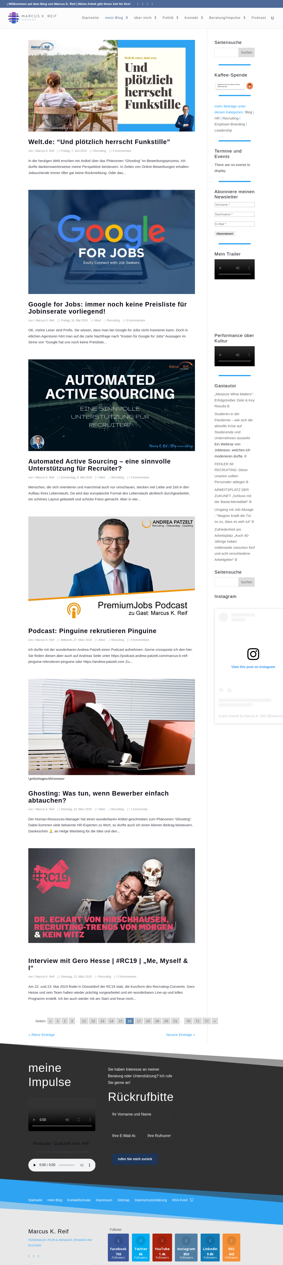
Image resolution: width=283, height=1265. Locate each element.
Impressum (104, 1200)
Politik (168, 18)
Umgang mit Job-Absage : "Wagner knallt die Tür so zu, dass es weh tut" (234, 515)
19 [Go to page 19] (157, 1021)
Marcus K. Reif (45, 151)
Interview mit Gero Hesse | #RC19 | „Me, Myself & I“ (108, 964)
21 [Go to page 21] (175, 1021)
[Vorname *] (235, 204)
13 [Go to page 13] (102, 1021)
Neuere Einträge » (180, 1035)
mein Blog (114, 18)
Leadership (223, 130)
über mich (143, 18)
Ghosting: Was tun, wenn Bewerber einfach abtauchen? (98, 797)
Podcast (259, 18)
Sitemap (123, 1200)
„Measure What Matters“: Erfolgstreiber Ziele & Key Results (235, 400)
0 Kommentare (122, 151)
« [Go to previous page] (50, 1021)
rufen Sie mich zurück (135, 1159)
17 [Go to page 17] (139, 1021)
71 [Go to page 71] (197, 1021)
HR (217, 118)
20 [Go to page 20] (166, 1021)
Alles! (97, 320)
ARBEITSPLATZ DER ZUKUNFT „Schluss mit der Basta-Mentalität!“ (233, 496)
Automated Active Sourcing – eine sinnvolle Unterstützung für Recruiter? (99, 465)
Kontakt (191, 18)
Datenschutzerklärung (151, 1200)
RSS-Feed (179, 1200)
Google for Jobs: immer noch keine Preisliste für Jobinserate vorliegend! (107, 308)
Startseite (90, 18)
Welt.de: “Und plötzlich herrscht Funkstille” (99, 141)
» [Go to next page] (215, 1021)
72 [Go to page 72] (207, 1021)
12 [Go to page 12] (93, 1021)
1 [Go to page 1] (58, 1021)
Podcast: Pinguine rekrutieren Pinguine (92, 631)
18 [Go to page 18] (148, 1021)
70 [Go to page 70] (188, 1021)
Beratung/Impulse (225, 18)
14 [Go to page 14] (112, 1021)
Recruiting (99, 151)
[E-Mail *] (235, 223)
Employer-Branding (230, 124)
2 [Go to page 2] (65, 1021)
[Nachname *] (235, 214)
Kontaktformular (79, 1200)
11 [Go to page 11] (84, 1021)
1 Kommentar (139, 809)
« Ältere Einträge (41, 1035)
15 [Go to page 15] (120, 1021)
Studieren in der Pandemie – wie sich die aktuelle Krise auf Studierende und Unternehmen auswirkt (234, 426)
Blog (248, 112)
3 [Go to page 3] (72, 1021)
